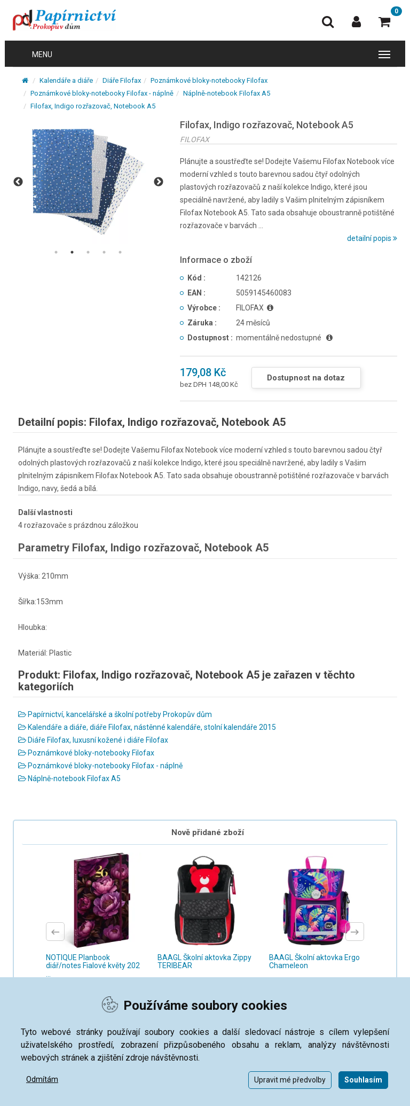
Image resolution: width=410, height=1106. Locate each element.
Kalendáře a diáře (66, 80)
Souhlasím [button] (363, 1080)
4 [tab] (104, 252)
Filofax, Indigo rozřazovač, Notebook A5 (92, 106)
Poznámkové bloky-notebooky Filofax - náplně (102, 93)
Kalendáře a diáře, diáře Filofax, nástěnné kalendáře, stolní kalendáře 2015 (147, 727)
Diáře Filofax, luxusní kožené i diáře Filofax (93, 740)
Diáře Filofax (121, 80)
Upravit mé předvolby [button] (290, 1080)
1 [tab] (56, 252)
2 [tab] (72, 252)
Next (158, 182)
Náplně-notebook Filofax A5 (226, 93)
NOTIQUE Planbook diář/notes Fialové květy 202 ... (93, 965)
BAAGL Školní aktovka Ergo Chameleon (314, 961)
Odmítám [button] (42, 1079)
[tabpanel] (88, 182)
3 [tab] (88, 252)
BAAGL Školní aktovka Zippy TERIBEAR (204, 961)
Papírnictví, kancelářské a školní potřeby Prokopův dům (115, 714)
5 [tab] (120, 252)
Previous (18, 182)
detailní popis (372, 238)
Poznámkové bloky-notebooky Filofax (209, 80)
